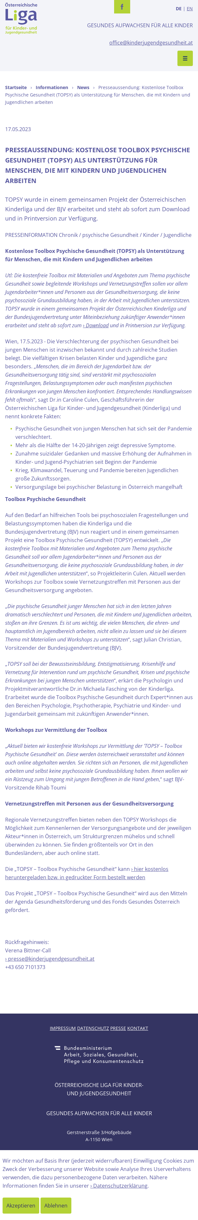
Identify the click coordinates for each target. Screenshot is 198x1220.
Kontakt (137, 1028)
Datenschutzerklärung (120, 1185)
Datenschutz (93, 1028)
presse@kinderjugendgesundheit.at (51, 958)
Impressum (63, 1028)
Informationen (52, 87)
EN (190, 8)
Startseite (16, 87)
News (83, 87)
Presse (118, 1028)
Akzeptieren (20, 1205)
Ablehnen (56, 1205)
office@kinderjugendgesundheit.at (151, 42)
